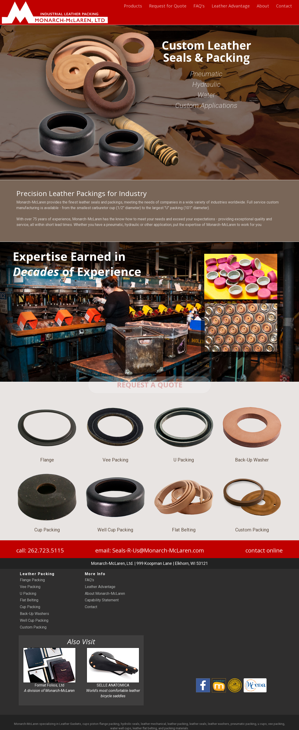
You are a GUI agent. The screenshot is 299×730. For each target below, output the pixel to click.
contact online (264, 552)
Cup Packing (30, 609)
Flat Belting (29, 602)
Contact (284, 6)
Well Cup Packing (34, 623)
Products (133, 6)
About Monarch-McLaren (105, 596)
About (263, 6)
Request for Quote (167, 6)
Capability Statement (102, 602)
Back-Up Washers (34, 616)
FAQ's (199, 6)
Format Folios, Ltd (49, 672)
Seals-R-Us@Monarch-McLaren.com (158, 552)
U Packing (28, 596)
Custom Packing (33, 629)
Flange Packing (32, 582)
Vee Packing (30, 589)
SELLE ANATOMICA (113, 675)
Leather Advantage (231, 6)
